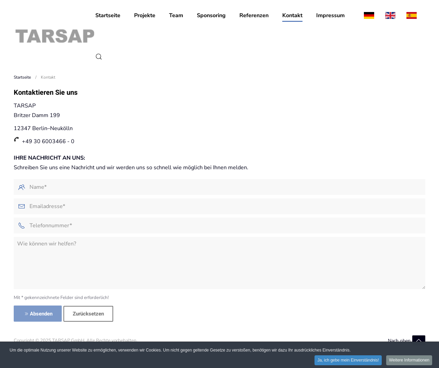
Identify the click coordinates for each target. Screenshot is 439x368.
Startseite (107, 15)
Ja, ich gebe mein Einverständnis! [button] (348, 360)
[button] (98, 56)
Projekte (144, 15)
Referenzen (254, 15)
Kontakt (292, 15)
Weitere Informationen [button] (409, 360)
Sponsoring (211, 15)
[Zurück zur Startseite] (54, 36)
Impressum (330, 15)
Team (176, 15)
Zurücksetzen (88, 314)
